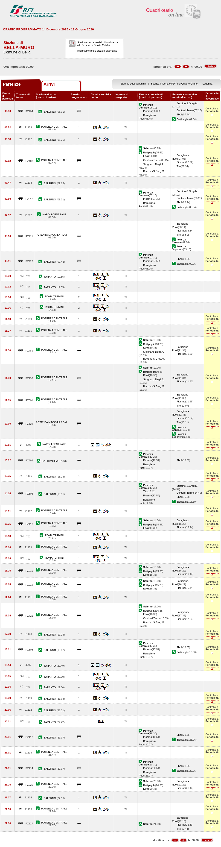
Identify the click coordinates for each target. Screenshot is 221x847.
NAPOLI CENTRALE (54, 214)
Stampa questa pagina (133, 83)
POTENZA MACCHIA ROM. (51, 234)
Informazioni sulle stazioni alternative (97, 50)
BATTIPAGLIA (50, 461)
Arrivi (49, 84)
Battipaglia (183, 119)
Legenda (207, 83)
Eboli (179, 114)
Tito (179, 166)
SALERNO (50, 111)
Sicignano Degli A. (153, 164)
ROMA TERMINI (54, 296)
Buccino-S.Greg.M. (187, 103)
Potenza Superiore (179, 248)
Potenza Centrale (179, 241)
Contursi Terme (185, 110)
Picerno (147, 111)
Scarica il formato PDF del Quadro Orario (174, 83)
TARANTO (50, 276)
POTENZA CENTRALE (54, 126)
